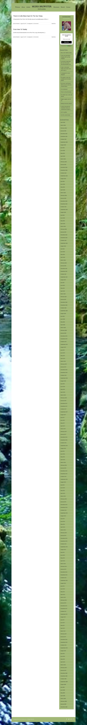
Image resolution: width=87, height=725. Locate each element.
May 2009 (63, 692)
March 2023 (63, 226)
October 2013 (63, 543)
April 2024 (63, 189)
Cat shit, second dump (65, 115)
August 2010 (63, 650)
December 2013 (64, 538)
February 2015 (64, 499)
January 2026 (63, 130)
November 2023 (64, 203)
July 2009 (63, 687)
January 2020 (63, 333)
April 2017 (63, 426)
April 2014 (63, 527)
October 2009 (63, 678)
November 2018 (64, 372)
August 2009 (63, 684)
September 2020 (64, 310)
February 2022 (64, 263)
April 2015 (63, 493)
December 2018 (64, 369)
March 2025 (63, 159)
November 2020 (64, 305)
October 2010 (63, 645)
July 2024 (63, 181)
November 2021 (64, 271)
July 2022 (63, 248)
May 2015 (63, 490)
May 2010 (63, 659)
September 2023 (64, 209)
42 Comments (35, 23)
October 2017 (63, 409)
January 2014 (63, 535)
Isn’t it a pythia (64, 112)
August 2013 (63, 549)
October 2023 (63, 206)
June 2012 (63, 588)
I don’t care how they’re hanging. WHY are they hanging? (65, 57)
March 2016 (63, 462)
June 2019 (63, 352)
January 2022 (63, 265)
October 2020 (63, 307)
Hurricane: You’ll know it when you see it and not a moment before (66, 85)
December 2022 (64, 234)
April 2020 (63, 324)
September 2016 (64, 445)
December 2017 (64, 403)
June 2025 (63, 150)
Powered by (66, 45)
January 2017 (63, 434)
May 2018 (63, 389)
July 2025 (63, 147)
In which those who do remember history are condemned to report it (65, 108)
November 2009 (64, 676)
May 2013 (63, 558)
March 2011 (63, 631)
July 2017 (63, 417)
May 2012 (63, 591)
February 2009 (64, 701)
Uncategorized (29, 23)
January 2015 (63, 501)
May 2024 (63, 187)
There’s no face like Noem (66, 92)
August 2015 (63, 482)
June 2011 (63, 622)
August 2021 (63, 279)
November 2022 (64, 237)
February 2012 (64, 600)
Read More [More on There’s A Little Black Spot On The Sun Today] (54, 23)
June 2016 (63, 454)
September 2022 (64, 243)
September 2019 (64, 344)
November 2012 (64, 574)
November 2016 (64, 440)
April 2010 (63, 662)
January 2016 (63, 468)
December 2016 (64, 437)
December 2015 (64, 470)
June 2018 (63, 386)
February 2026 (64, 128)
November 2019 (64, 338)
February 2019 (64, 364)
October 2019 (63, 341)
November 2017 (64, 406)
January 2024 (63, 198)
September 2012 (64, 580)
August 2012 (63, 583)
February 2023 (64, 229)
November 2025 (64, 136)
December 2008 (64, 706)
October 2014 (63, 510)
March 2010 (63, 664)
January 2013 (63, 569)
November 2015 (64, 473)
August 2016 (63, 448)
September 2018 (64, 378)
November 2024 (64, 170)
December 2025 (64, 133)
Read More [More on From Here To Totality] (54, 36)
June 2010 (63, 656)
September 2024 (64, 175)
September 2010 (64, 647)
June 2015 (63, 487)
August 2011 (63, 617)
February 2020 (64, 330)
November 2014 (64, 507)
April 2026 (63, 122)
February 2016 (64, 465)
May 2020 (63, 322)
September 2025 (64, 142)
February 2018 (64, 397)
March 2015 (63, 496)
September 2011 (64, 614)
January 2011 (63, 636)
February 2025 (64, 161)
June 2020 (63, 319)
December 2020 (64, 302)
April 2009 (63, 695)
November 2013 (64, 541)
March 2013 (63, 563)
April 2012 (63, 594)
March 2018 (63, 395)
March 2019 (63, 361)
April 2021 (63, 291)
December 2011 (64, 605)
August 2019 (63, 347)
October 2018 (63, 375)
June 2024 (63, 184)
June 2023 (63, 218)
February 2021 (64, 296)
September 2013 (64, 546)
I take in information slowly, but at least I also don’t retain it (66, 69)
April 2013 (63, 560)
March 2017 (63, 428)
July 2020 (63, 316)
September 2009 (64, 681)
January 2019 (63, 366)
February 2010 (64, 667)
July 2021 (63, 282)
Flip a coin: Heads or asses (66, 52)
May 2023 (63, 220)
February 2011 (64, 633)
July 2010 (63, 653)
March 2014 (63, 529)
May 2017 (63, 423)
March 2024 (63, 192)
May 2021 (63, 288)
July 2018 (63, 383)
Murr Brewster (17, 23)
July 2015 (63, 485)
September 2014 (64, 513)
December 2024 (64, 167)
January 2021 (63, 299)
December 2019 (64, 336)
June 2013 (63, 555)
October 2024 (63, 173)
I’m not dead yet (64, 89)
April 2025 (63, 156)
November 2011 (64, 608)
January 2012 (63, 602)
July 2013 (63, 552)
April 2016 (63, 459)
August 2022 (63, 246)
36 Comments (35, 36)
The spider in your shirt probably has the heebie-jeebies (66, 79)
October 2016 (63, 442)
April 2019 (63, 358)
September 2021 (64, 277)
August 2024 (63, 178)
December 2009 (64, 673)
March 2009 (63, 698)
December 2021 (64, 268)
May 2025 (63, 153)
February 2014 (64, 532)
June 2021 (63, 285)
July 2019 (63, 350)
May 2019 (63, 355)
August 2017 (63, 414)
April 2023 (63, 223)
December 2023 (64, 201)
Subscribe (66, 42)
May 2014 (63, 524)
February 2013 (64, 566)
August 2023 (63, 212)
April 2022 (63, 257)
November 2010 (64, 642)
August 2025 (63, 144)
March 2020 (63, 327)
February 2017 (64, 431)
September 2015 (64, 479)
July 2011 (63, 619)
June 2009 (63, 690)
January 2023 (63, 232)
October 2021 (63, 274)
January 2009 (63, 704)
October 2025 (63, 139)
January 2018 (63, 400)
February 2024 (64, 195)
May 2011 (63, 625)
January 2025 (63, 164)
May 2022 (63, 254)
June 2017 (63, 420)
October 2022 (63, 240)
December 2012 (64, 572)
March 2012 (63, 597)
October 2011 (63, 611)
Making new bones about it (66, 103)
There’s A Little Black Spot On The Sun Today (28, 16)
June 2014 (63, 521)
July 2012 (63, 586)
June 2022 (63, 251)
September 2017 (64, 411)
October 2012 (63, 577)
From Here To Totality (20, 29)
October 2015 (63, 476)
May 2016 (63, 456)
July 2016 (63, 451)
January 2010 (63, 670)
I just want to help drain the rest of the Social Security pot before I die (66, 63)
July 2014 (63, 518)
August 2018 (63, 381)
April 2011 (63, 628)
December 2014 (64, 504)
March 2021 (63, 293)
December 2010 (64, 639)
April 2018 (63, 392)
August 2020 (63, 313)
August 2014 (63, 515)
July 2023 (63, 215)
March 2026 (63, 125)
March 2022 (63, 260)
